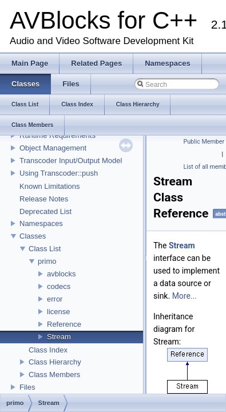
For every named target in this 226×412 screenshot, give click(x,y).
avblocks (61, 274)
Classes (32, 236)
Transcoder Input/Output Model (70, 160)
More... (184, 295)
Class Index (48, 350)
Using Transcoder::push (58, 173)
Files (27, 387)
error (54, 299)
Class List (45, 248)
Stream (59, 336)
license (58, 311)
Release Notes (43, 199)
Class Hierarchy (55, 362)
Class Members (54, 374)
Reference (64, 324)
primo (47, 261)
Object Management (52, 148)
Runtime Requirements (57, 135)
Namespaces (41, 223)
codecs (58, 286)
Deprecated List (45, 211)
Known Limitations (49, 186)
